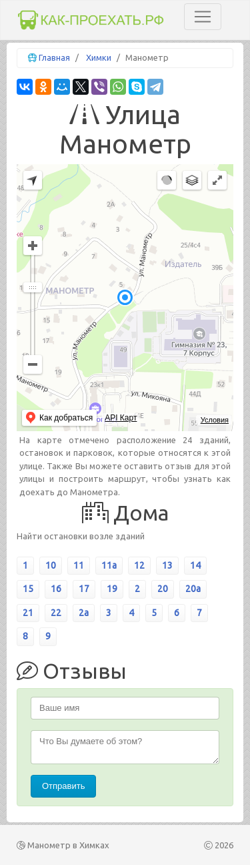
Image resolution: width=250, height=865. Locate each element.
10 (50, 565)
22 (56, 612)
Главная (54, 57)
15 (28, 588)
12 (139, 565)
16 (56, 588)
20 (162, 588)
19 (112, 588)
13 (167, 565)
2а (84, 612)
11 (78, 565)
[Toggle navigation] (202, 16)
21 (28, 612)
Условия (215, 420)
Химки (98, 57)
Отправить (63, 786)
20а (193, 588)
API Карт (121, 417)
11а (109, 565)
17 (84, 588)
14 (195, 565)
